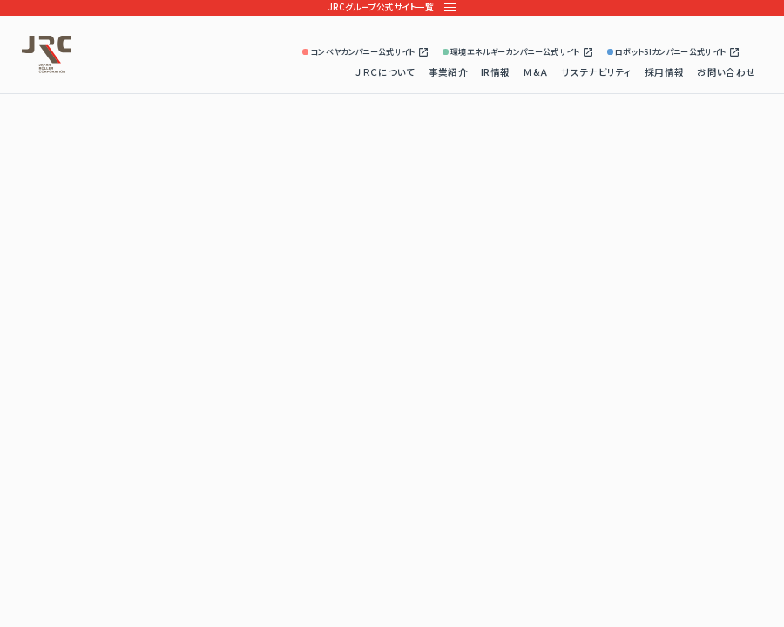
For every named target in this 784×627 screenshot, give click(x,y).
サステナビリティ (596, 71)
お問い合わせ (726, 71)
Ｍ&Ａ (535, 71)
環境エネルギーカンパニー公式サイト (518, 51)
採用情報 (664, 71)
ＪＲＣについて (385, 71)
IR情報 (495, 71)
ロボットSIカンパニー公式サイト (673, 51)
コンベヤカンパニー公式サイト (365, 51)
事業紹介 (448, 71)
